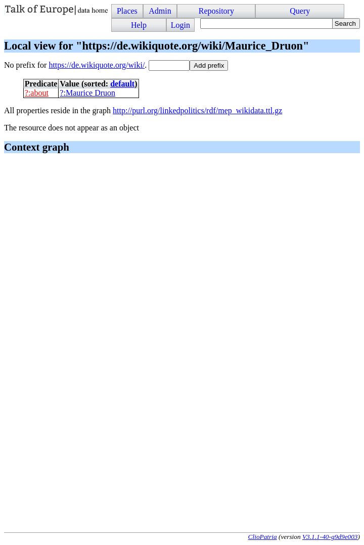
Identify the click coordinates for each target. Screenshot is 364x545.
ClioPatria (262, 536)
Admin (160, 11)
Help (139, 25)
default (122, 83)
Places (127, 11)
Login (180, 25)
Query (300, 11)
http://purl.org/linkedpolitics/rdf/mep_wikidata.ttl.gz (197, 110)
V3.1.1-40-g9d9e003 (330, 536)
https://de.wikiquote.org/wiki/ (97, 65)
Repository (216, 11)
